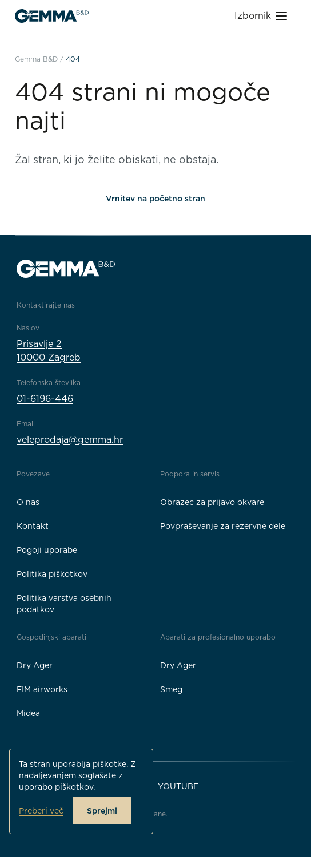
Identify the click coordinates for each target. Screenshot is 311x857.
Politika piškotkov (52, 574)
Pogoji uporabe (47, 550)
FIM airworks (42, 689)
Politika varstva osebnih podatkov (64, 603)
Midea (28, 713)
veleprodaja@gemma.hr (70, 439)
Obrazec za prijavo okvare (212, 502)
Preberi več (41, 810)
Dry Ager (35, 665)
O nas (28, 502)
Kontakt (33, 526)
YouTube (178, 786)
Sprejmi (102, 810)
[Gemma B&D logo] (52, 16)
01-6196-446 (45, 398)
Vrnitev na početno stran (155, 198)
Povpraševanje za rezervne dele (222, 526)
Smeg (171, 689)
